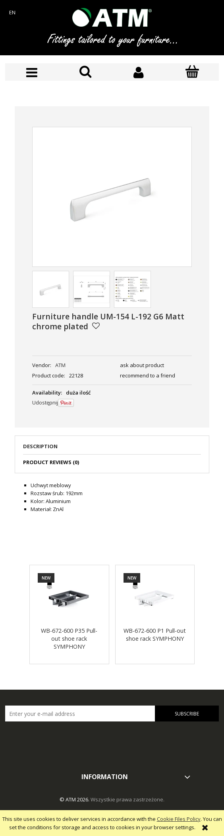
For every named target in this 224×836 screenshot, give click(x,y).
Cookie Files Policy (179, 818)
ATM (60, 365)
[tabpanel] (112, 497)
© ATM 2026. (75, 799)
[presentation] (61, 738)
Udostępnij (45, 402)
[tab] (112, 449)
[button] (32, 72)
